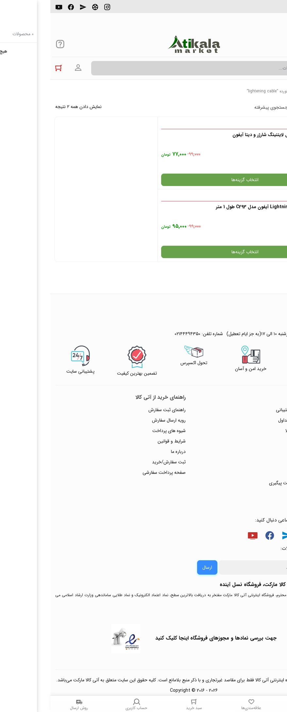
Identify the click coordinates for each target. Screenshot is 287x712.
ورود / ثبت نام (263, 400)
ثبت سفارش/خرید (118, 390)
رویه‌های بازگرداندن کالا (256, 358)
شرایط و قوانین (121, 369)
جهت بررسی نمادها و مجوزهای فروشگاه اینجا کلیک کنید (165, 566)
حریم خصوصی (263, 369)
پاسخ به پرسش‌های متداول (252, 348)
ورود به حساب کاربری (28, 67)
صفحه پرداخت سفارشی (113, 400)
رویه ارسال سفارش (118, 348)
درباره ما (128, 379)
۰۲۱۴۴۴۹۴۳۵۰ (259, 9)
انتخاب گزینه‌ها (213, 179)
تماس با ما (267, 390)
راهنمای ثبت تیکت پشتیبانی (251, 337)
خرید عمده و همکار (259, 421)
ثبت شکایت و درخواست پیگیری (248, 410)
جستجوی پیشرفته (221, 107)
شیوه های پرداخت (118, 358)
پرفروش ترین (262, 107)
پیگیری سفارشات (262, 379)
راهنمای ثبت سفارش (116, 337)
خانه (278, 91)
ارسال (157, 495)
